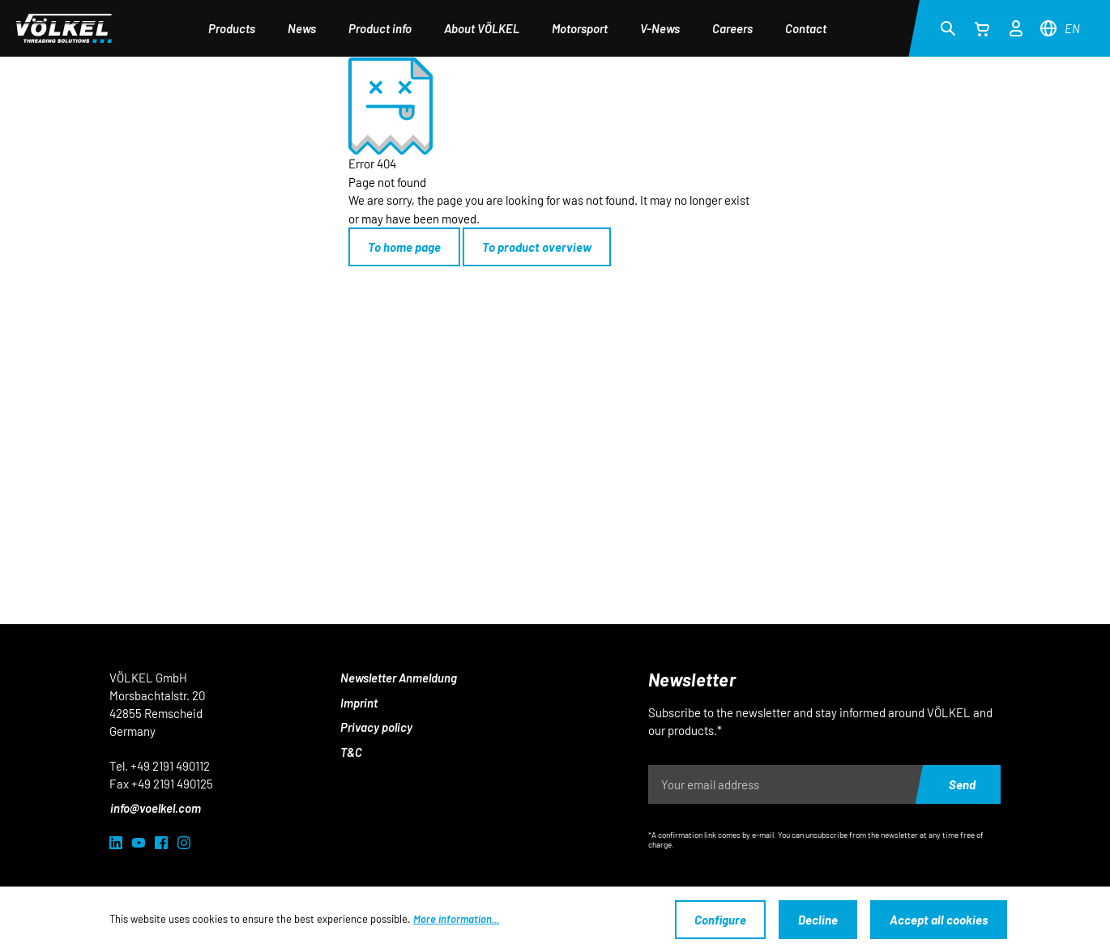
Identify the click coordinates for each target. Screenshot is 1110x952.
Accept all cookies (939, 919)
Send (962, 784)
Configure (720, 919)
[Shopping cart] (982, 28)
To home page (404, 247)
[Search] (948, 27)
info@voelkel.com (155, 808)
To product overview (536, 247)
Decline (818, 919)
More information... (456, 918)
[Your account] (1016, 25)
